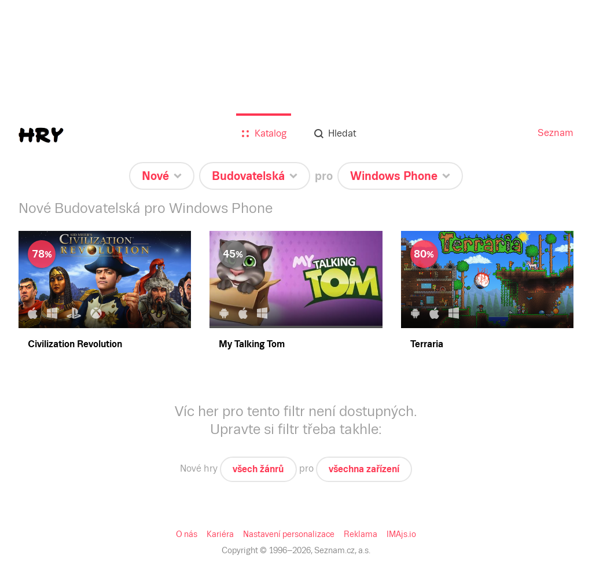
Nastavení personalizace (288, 534)
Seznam (555, 132)
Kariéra (220, 534)
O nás (186, 534)
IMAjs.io (401, 534)
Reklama (360, 534)
